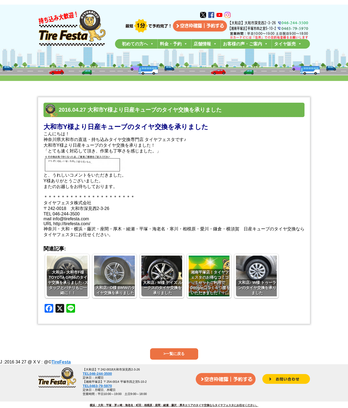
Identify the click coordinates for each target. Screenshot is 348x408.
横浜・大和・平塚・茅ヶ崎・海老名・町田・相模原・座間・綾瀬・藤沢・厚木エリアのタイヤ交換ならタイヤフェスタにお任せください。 (174, 405)
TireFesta (61, 362)
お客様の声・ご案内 (245, 44)
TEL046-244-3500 (97, 374)
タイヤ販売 (288, 44)
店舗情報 (205, 44)
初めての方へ (138, 44)
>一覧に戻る (174, 353)
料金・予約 (174, 44)
